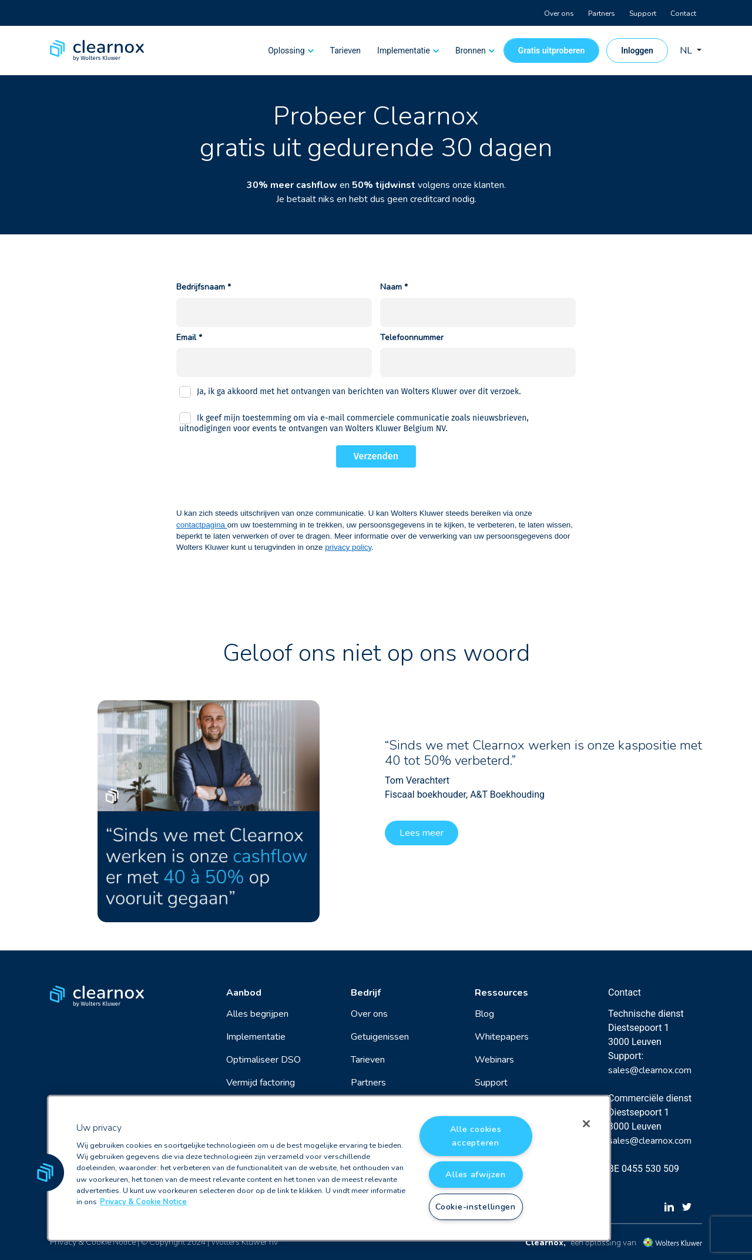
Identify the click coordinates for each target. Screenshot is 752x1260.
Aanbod (243, 992)
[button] (45, 1172)
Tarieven (345, 50)
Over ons (559, 13)
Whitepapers (502, 1036)
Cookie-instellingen (475, 1206)
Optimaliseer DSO (263, 1059)
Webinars (494, 1059)
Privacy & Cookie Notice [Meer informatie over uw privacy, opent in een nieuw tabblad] (143, 1202)
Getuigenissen (380, 1036)
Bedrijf (366, 992)
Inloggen (637, 50)
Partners (601, 13)
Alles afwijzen (475, 1174)
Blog (484, 1013)
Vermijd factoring (260, 1082)
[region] (329, 1168)
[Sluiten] (586, 1124)
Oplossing (286, 50)
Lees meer (422, 832)
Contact (683, 13)
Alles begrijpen (257, 1013)
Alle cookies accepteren (476, 1135)
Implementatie (403, 50)
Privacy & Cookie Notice (93, 1242)
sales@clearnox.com (649, 1070)
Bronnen (470, 50)
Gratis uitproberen (551, 50)
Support (642, 13)
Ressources (501, 992)
